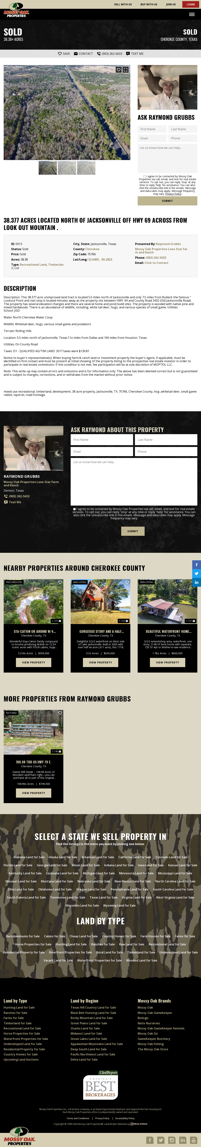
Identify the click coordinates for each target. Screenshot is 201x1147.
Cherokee (92, 249)
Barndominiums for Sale (23, 935)
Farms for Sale (185, 935)
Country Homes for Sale (119, 935)
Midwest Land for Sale (86, 1033)
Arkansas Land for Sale (98, 856)
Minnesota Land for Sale (136, 873)
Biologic (143, 1017)
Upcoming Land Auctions (21, 1059)
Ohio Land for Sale (21, 889)
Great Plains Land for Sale (89, 1022)
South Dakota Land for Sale (26, 897)
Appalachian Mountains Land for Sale (97, 1043)
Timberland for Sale (141, 952)
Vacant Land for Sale (58, 960)
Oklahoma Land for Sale (55, 889)
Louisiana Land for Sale (62, 873)
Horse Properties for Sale (33, 944)
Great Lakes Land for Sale (89, 1038)
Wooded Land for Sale (141, 960)
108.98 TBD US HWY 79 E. (33, 761)
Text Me (12, 502)
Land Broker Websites (115, 1123)
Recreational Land (33, 265)
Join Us (171, 4)
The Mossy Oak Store (153, 1048)
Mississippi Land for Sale (175, 873)
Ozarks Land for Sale (85, 1028)
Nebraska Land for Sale (93, 881)
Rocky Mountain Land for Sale (92, 1017)
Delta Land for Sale (84, 1059)
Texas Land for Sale (104, 897)
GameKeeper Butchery (154, 1038)
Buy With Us (149, 4)
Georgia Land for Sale (52, 864)
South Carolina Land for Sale (173, 889)
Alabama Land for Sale (29, 856)
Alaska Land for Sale (63, 856)
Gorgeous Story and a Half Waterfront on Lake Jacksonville (100, 631)
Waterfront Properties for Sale (99, 960)
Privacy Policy (173, 194)
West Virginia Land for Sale (175, 897)
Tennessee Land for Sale (67, 897)
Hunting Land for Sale (71, 944)
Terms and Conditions (77, 1117)
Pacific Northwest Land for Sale (93, 1054)
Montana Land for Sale (57, 881)
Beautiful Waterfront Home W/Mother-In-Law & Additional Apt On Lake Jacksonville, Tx (167, 631)
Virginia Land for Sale (137, 897)
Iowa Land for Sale (151, 864)
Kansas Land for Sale (182, 864)
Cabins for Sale (54, 935)
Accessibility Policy (125, 1117)
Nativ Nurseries (149, 1022)
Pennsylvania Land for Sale (130, 889)
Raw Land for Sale (131, 944)
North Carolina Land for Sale (175, 881)
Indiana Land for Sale (119, 864)
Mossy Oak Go (148, 1033)
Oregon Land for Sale (91, 889)
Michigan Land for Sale (99, 873)
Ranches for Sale (103, 944)
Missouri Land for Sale (21, 881)
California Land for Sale (134, 856)
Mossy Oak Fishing (151, 1043)
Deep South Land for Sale (89, 1048)
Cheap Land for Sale (84, 935)
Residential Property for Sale (24, 952)
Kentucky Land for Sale (25, 873)
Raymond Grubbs (168, 244)
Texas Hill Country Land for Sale (93, 1007)
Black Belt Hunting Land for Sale (93, 1012)
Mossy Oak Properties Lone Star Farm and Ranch (161, 250)
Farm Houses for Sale (156, 935)
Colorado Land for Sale (172, 856)
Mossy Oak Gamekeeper (155, 1012)
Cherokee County (174, 39)
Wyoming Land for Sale (119, 905)
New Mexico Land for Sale (133, 881)
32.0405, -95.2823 (100, 259)
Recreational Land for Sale (167, 944)
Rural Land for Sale (109, 952)
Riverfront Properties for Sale (70, 952)
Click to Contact (156, 263)
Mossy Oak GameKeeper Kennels (161, 1028)
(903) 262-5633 (156, 258)
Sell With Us (123, 4)
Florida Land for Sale (18, 864)
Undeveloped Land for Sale (179, 952)
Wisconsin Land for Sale (82, 905)
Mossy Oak (145, 1007)
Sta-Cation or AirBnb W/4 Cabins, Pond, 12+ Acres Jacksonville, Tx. (33, 631)
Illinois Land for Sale (86, 864)
